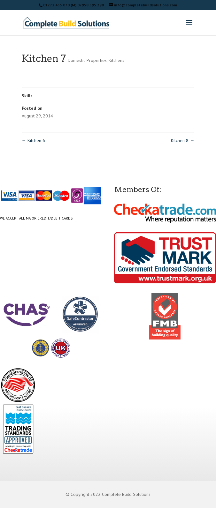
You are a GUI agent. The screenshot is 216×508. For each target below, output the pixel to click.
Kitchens (116, 60)
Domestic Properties (87, 60)
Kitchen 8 (182, 140)
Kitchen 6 (33, 140)
